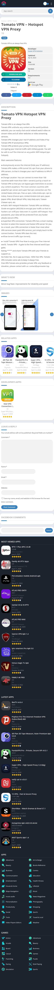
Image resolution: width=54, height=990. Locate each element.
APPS (9, 21)
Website (4, 488)
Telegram (37, 95)
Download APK (11, 74)
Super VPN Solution (35, 51)
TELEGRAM (10, 80)
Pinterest (27, 95)
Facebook (6, 95)
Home (3, 21)
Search (49, 530)
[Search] (27, 11)
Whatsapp (48, 95)
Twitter (17, 95)
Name (4, 467)
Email (3, 477)
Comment (5, 437)
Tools (15, 21)
